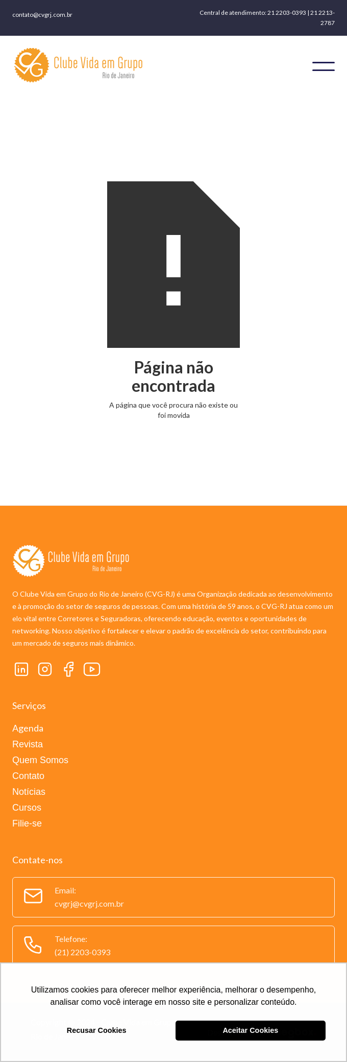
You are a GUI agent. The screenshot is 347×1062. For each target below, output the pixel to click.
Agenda (27, 728)
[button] (323, 66)
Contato (28, 776)
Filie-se (27, 823)
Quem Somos (40, 760)
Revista (27, 744)
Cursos (26, 808)
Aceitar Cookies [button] (250, 1030)
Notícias (28, 792)
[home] (144, 66)
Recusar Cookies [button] (97, 1030)
